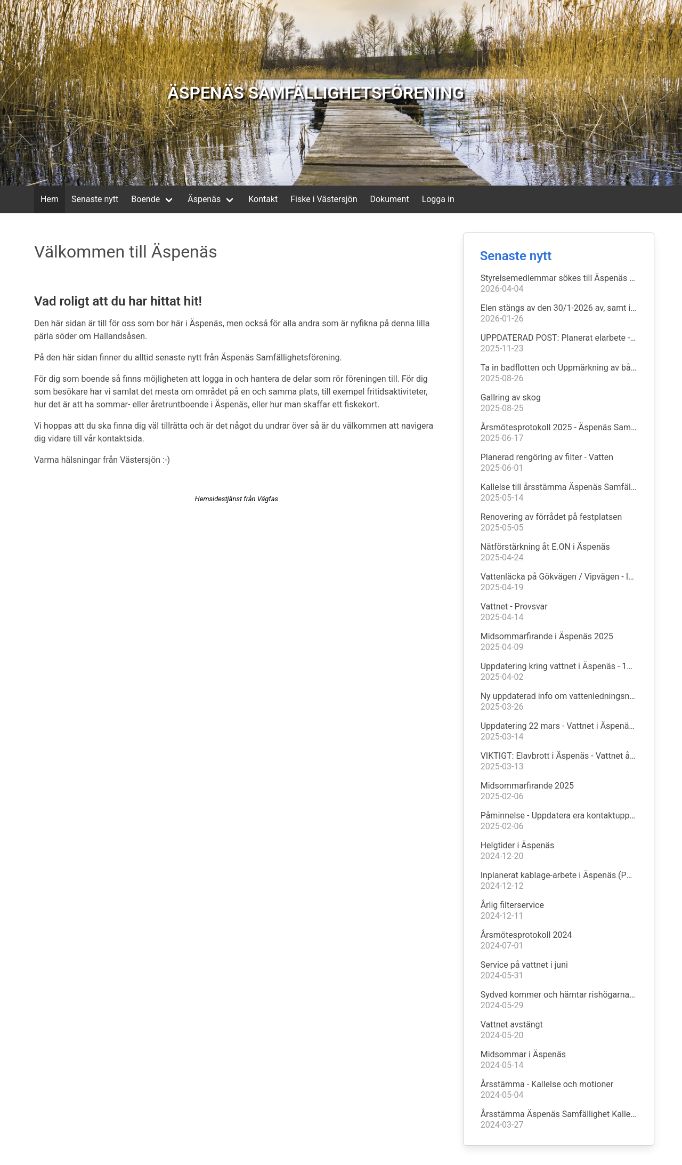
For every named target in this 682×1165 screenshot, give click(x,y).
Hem (49, 199)
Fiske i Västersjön (323, 199)
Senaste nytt (94, 199)
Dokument (389, 199)
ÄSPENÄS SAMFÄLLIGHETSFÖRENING (316, 93)
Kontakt (263, 199)
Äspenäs (204, 199)
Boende (145, 199)
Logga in (438, 199)
